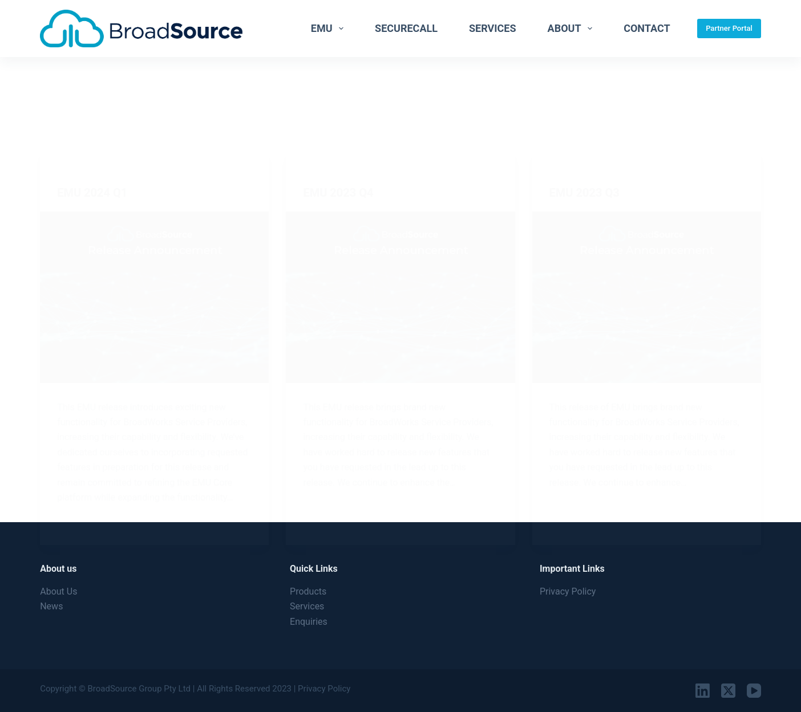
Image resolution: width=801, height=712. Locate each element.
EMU (329, 28)
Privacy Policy (568, 591)
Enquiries (308, 621)
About (572, 28)
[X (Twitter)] (728, 690)
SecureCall (406, 28)
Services (492, 28)
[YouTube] (754, 690)
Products (308, 591)
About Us (58, 591)
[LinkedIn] (702, 690)
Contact (647, 28)
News (51, 606)
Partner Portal (729, 28)
